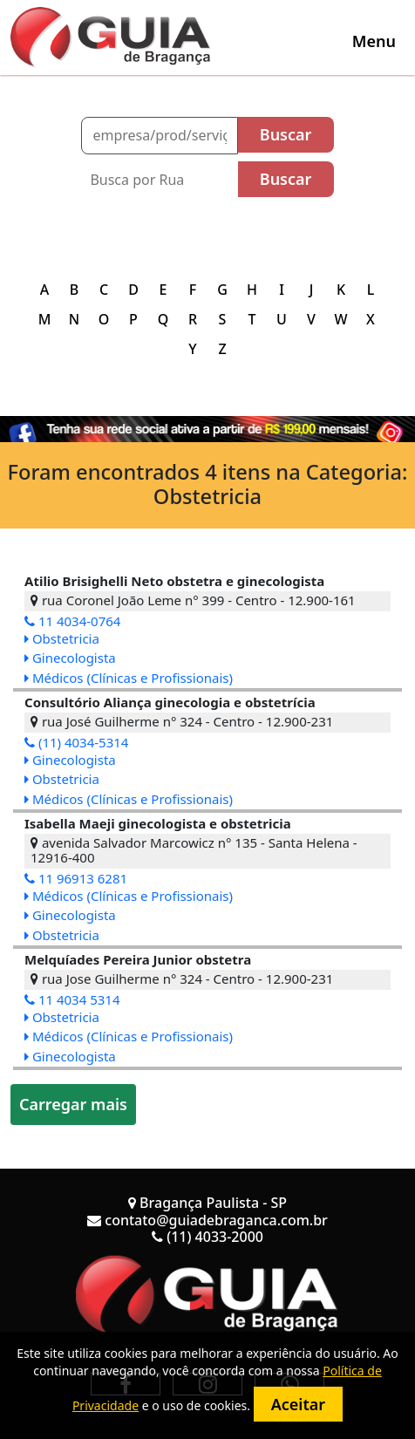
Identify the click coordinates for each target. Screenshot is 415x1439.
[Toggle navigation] (374, 41)
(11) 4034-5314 (76, 742)
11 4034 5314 (72, 999)
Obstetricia (61, 638)
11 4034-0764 (72, 621)
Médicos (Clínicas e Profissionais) (128, 677)
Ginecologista (70, 657)
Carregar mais (73, 1104)
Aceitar (298, 1404)
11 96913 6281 (75, 878)
